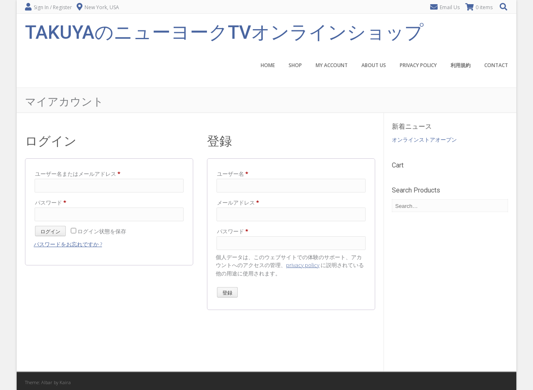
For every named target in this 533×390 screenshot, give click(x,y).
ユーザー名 (235, 173)
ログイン (50, 232)
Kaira (65, 382)
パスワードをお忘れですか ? (68, 244)
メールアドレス (240, 202)
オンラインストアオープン (424, 139)
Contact (496, 65)
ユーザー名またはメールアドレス (80, 173)
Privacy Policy (418, 65)
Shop (295, 65)
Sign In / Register (53, 7)
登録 (227, 293)
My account (332, 65)
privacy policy (302, 265)
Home (268, 65)
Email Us (450, 7)
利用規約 (461, 65)
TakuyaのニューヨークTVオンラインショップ (224, 31)
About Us (373, 65)
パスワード (53, 202)
